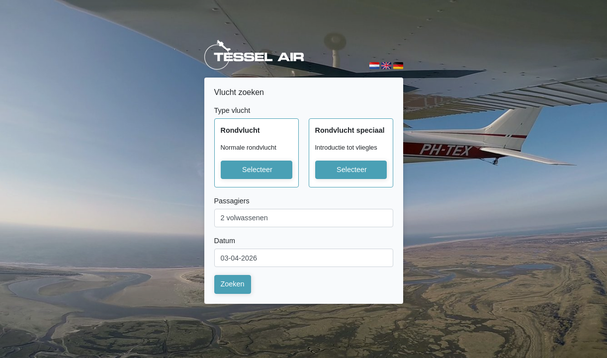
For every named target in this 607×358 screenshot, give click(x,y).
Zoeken (233, 284)
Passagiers (232, 201)
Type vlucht (232, 110)
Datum (224, 241)
